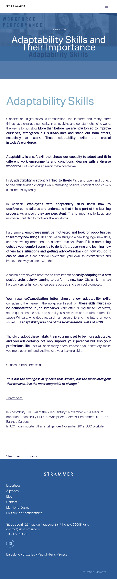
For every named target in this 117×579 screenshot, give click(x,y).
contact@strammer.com (23, 529)
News (33, 456)
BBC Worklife (95, 426)
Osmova (101, 571)
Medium (97, 412)
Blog (9, 496)
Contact (11, 502)
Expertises (13, 485)
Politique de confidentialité (24, 513)
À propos (12, 491)
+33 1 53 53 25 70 (18, 534)
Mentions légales (17, 507)
